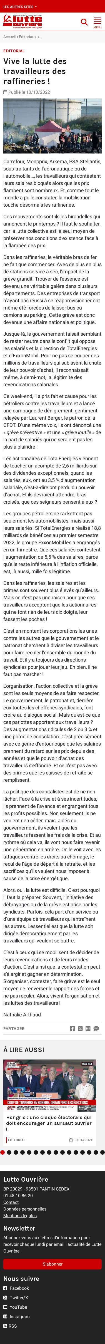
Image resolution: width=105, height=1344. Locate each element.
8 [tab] (49, 1152)
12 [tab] (76, 1152)
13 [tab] (82, 1152)
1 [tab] (2, 1152)
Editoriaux (27, 36)
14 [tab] (89, 1152)
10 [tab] (62, 1152)
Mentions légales (20, 1215)
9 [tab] (56, 1152)
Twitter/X (15, 1297)
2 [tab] (9, 1152)
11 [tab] (69, 1152)
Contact (11, 1202)
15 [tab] (96, 1152)
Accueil (9, 36)
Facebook (16, 1288)
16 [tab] (102, 1152)
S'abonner (52, 1264)
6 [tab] (36, 1152)
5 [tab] (29, 1152)
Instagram (16, 1316)
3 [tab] (16, 1152)
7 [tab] (42, 1152)
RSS (10, 1326)
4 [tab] (22, 1152)
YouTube (15, 1307)
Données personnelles (24, 1209)
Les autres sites (18, 7)
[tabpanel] (49, 1103)
